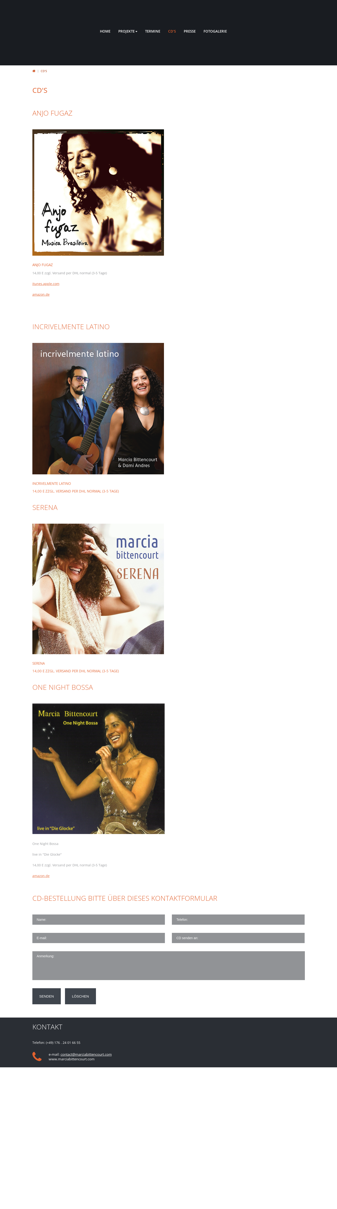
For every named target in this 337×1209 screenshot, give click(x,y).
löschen (80, 996)
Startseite (33, 71)
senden (46, 996)
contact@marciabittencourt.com (86, 1054)
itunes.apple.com (45, 283)
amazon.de (41, 294)
